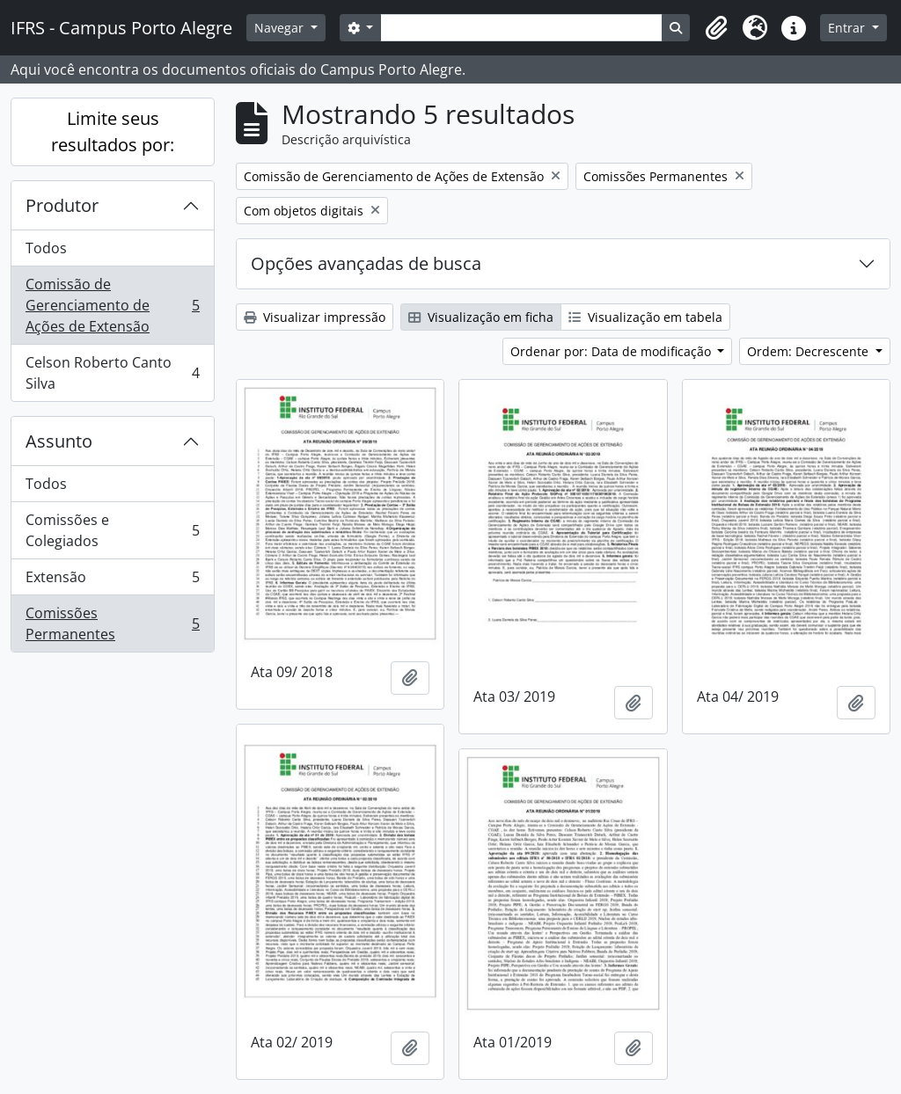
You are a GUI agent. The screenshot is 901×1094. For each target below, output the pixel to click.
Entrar (848, 27)
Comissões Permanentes (112, 623)
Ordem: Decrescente (809, 351)
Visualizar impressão (314, 317)
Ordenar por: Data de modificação (612, 351)
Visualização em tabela (645, 317)
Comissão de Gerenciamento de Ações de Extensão (112, 305)
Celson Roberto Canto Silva (112, 373)
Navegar (280, 27)
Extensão (112, 580)
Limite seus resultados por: (112, 131)
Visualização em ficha (480, 317)
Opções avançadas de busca (366, 263)
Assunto (59, 441)
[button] (716, 28)
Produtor (62, 205)
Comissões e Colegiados (112, 530)
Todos (46, 248)
